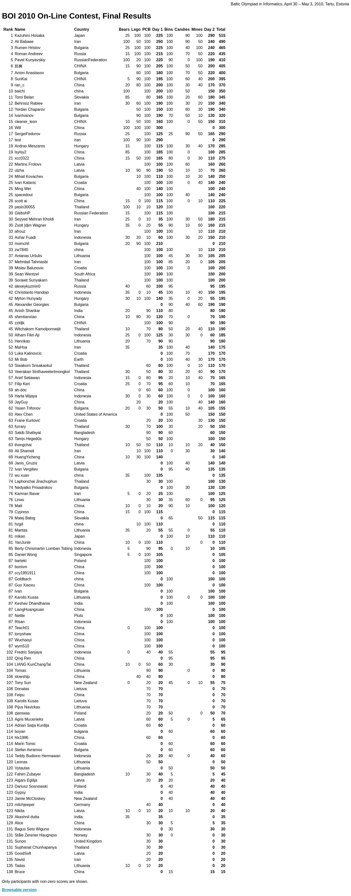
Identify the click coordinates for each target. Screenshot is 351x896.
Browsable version (19, 890)
